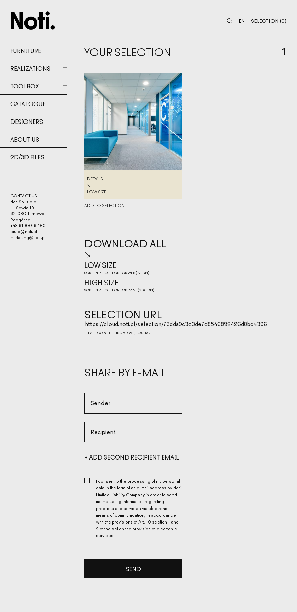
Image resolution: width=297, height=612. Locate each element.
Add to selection (104, 205)
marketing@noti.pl (28, 237)
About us (24, 139)
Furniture (25, 50)
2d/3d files (27, 156)
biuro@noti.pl (23, 231)
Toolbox (24, 86)
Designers (26, 121)
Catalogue (28, 103)
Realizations (30, 68)
